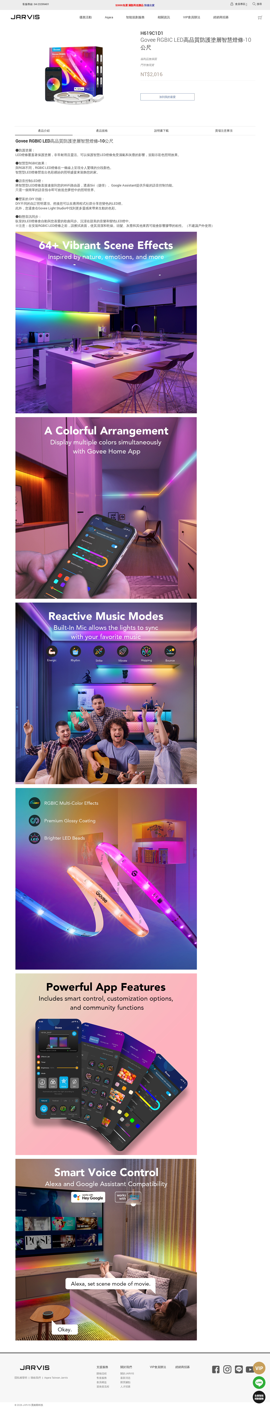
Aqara (109, 17)
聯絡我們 (36, 1377)
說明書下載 (161, 130)
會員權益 (102, 1382)
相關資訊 (164, 17)
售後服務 (102, 1377)
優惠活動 (85, 17)
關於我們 (126, 1367)
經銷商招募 (221, 17)
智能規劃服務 (135, 17)
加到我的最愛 (167, 97)
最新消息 (125, 1377)
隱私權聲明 (21, 1377)
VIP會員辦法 (191, 17)
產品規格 (102, 130)
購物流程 (102, 1373)
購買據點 (125, 1382)
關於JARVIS (127, 1373)
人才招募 (125, 1386)
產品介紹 (44, 130)
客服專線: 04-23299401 (35, 4)
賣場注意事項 (224, 130)
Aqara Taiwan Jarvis (56, 1377)
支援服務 (102, 1367)
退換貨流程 (103, 1386)
